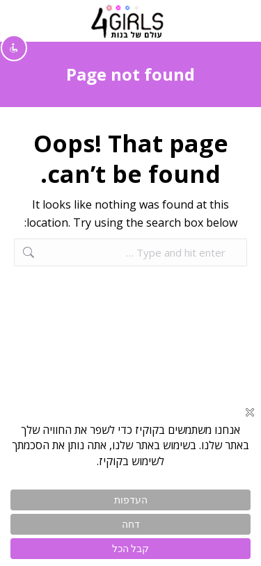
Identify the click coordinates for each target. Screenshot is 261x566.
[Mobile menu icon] (234, 21)
